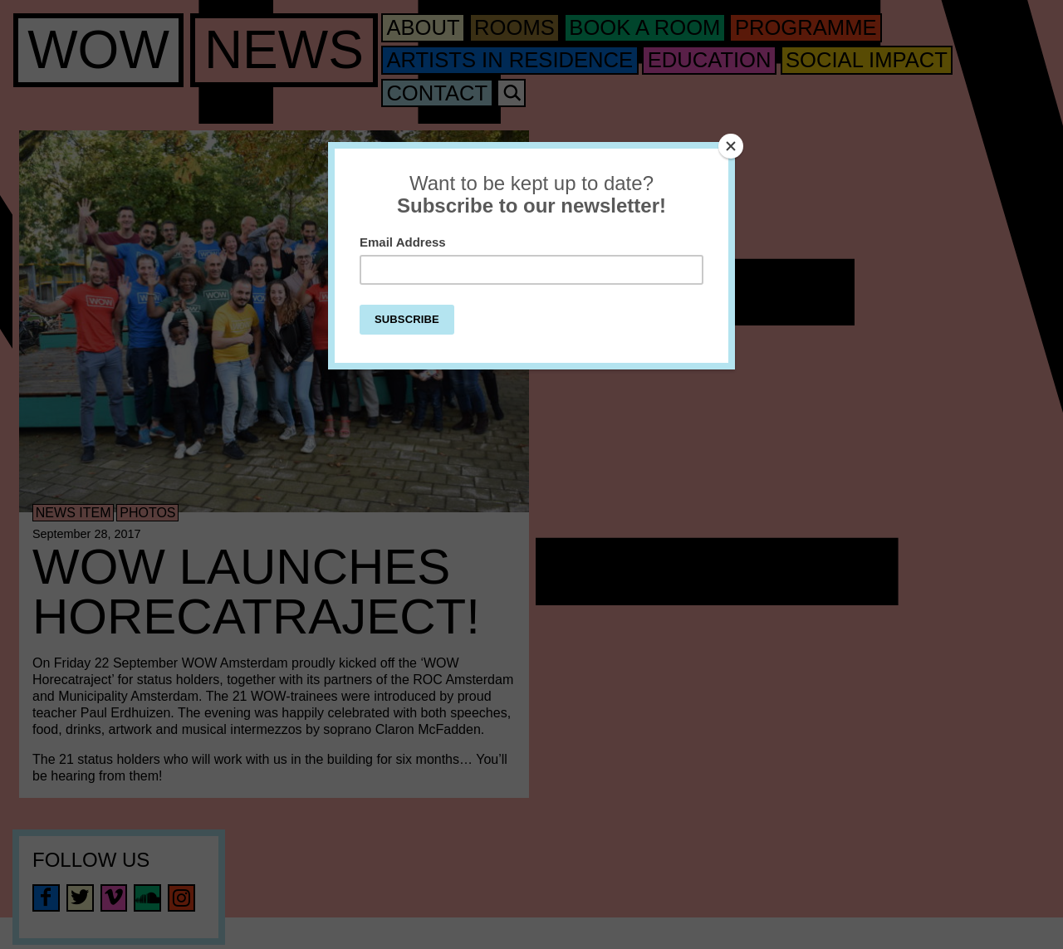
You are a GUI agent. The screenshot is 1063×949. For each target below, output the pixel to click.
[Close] (730, 146)
